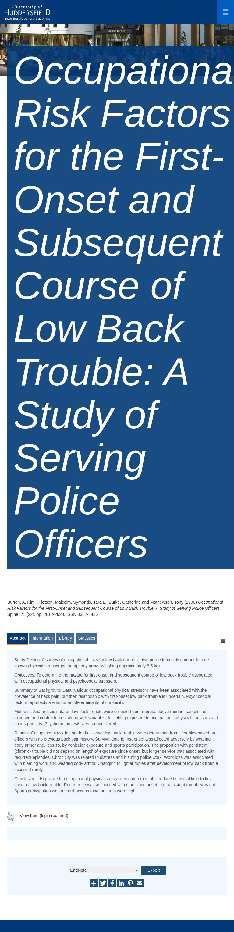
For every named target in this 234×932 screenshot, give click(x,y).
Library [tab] (65, 638)
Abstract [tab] (17, 638)
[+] (223, 641)
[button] (10, 816)
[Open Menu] (225, 12)
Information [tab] (42, 638)
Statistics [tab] (86, 638)
